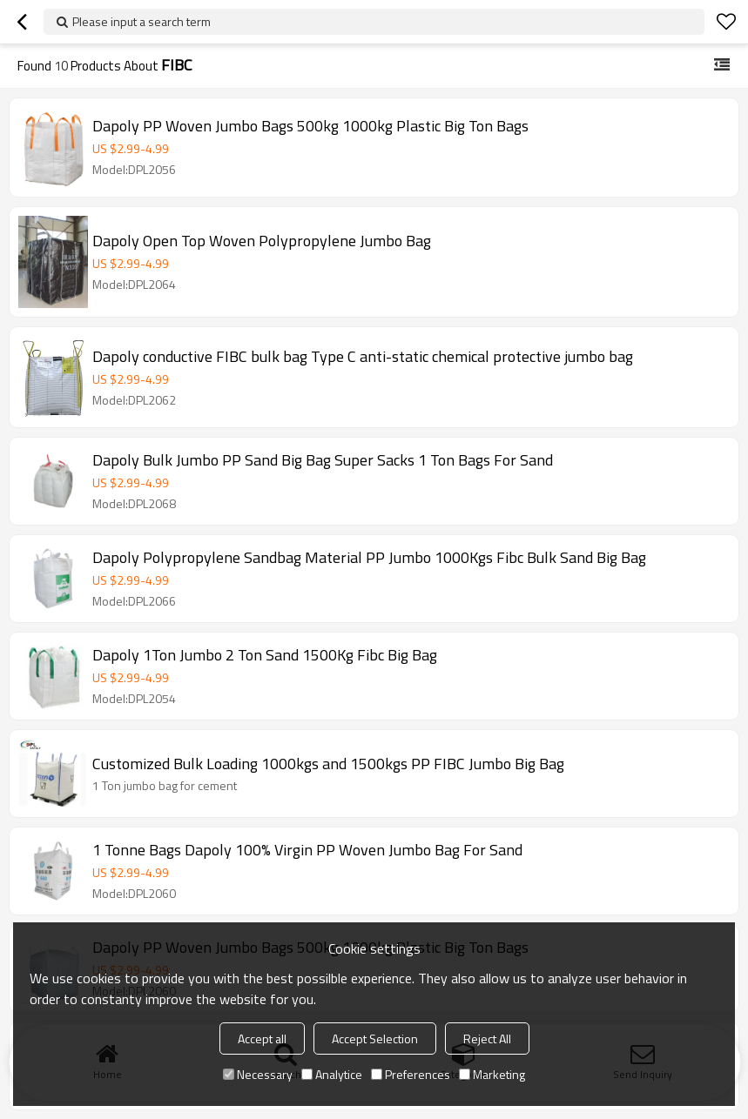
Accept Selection (375, 1038)
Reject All (487, 1038)
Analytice (331, 1074)
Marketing (492, 1074)
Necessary (258, 1074)
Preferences (410, 1074)
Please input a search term (141, 21)
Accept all (262, 1038)
